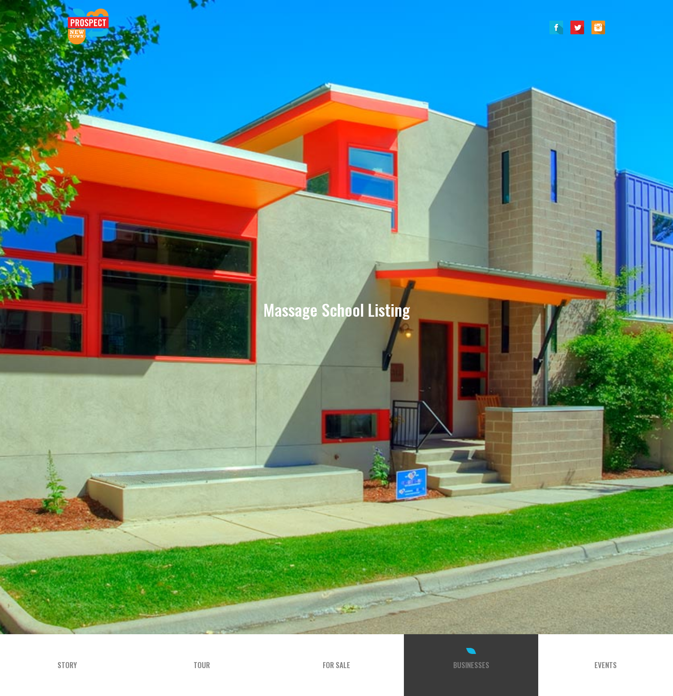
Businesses (471, 665)
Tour (202, 665)
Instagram (598, 27)
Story (67, 665)
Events (605, 665)
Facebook (556, 27)
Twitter (577, 27)
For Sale (336, 665)
